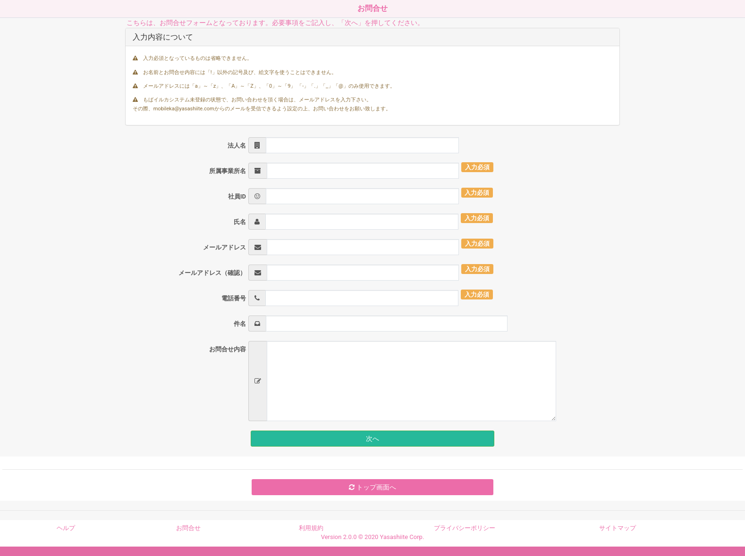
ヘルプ (66, 527)
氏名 (240, 221)
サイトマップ (617, 527)
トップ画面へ (372, 487)
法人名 (237, 145)
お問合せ (188, 527)
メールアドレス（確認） (212, 272)
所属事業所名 (227, 170)
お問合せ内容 (227, 349)
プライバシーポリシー (464, 527)
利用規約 (311, 527)
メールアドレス (224, 247)
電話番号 (233, 298)
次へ (372, 438)
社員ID (237, 196)
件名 (240, 323)
